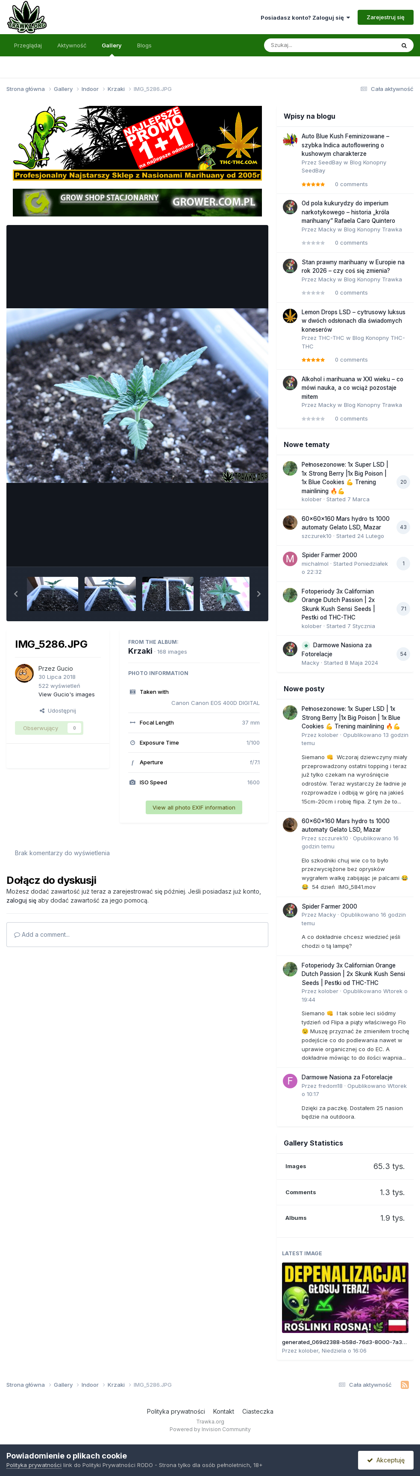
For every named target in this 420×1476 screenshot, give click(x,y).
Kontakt (223, 1411)
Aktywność (71, 45)
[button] (15, 594)
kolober (312, 499)
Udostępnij (58, 710)
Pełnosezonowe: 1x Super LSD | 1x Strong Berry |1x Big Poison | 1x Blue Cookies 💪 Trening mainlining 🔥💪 (351, 717)
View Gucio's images (66, 694)
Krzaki (140, 650)
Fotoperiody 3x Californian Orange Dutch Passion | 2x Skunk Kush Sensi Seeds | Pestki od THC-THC (353, 974)
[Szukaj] (308, 45)
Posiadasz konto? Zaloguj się (305, 17)
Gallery (112, 49)
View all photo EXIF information (194, 807)
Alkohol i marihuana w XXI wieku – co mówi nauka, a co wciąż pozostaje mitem (352, 388)
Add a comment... (42, 934)
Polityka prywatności (176, 1411)
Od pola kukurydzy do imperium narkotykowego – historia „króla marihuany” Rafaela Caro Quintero (348, 212)
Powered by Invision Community (210, 1429)
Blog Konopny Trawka (373, 229)
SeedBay (330, 162)
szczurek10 (317, 535)
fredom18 (330, 1085)
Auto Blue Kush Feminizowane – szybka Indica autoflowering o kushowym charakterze (345, 145)
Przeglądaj (28, 45)
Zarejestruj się (386, 17)
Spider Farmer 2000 (329, 555)
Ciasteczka (257, 1411)
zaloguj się (21, 900)
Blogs (144, 45)
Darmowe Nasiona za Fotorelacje (347, 1077)
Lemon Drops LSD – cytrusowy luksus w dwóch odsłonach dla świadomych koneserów (353, 321)
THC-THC (331, 337)
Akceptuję (386, 1460)
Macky (327, 229)
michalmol (315, 563)
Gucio (65, 668)
